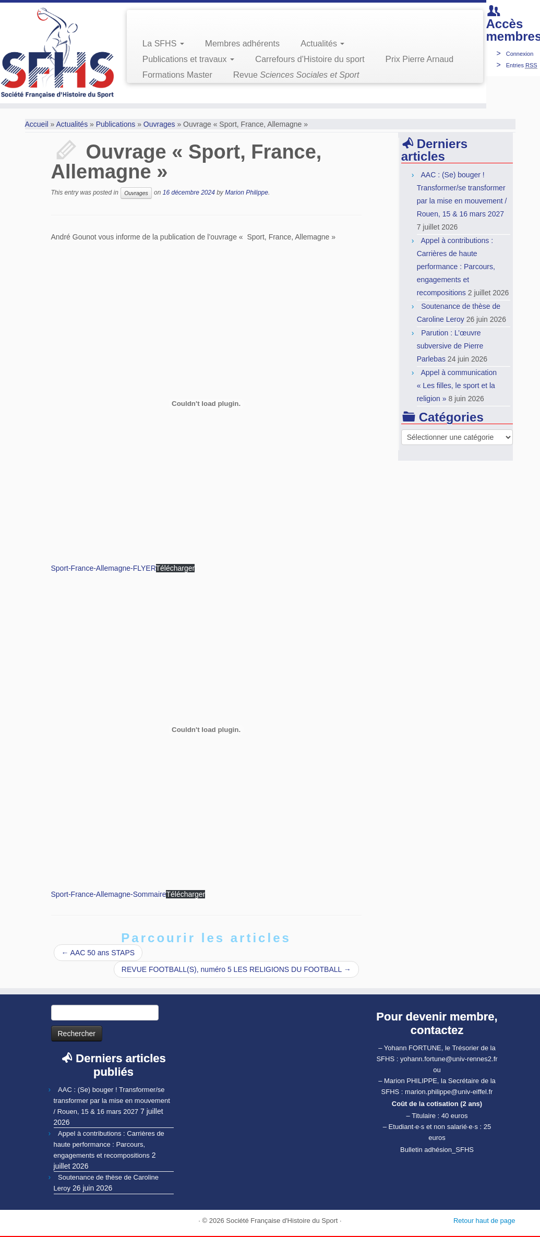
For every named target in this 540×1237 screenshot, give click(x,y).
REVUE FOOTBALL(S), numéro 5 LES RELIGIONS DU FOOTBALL (236, 969)
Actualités (322, 44)
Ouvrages (159, 124)
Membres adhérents (242, 44)
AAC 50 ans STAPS (98, 952)
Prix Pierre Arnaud (420, 59)
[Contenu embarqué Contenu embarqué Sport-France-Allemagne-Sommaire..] (206, 729)
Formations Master (177, 75)
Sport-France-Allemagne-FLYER (103, 568)
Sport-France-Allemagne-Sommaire (108, 894)
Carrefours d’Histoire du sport (310, 59)
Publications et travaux (188, 59)
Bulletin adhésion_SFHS (437, 1150)
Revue (296, 75)
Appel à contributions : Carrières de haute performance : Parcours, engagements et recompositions (456, 266)
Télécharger (175, 568)
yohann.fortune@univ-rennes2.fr (449, 1059)
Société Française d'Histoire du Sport (282, 1220)
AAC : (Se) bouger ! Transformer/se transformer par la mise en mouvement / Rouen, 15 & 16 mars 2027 (112, 1100)
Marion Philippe (246, 192)
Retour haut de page (484, 1220)
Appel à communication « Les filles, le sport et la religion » (457, 385)
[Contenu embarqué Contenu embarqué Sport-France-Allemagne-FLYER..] (206, 403)
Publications (116, 124)
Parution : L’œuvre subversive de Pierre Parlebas (450, 346)
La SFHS (163, 44)
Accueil (37, 124)
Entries (521, 65)
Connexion (520, 54)
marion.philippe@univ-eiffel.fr (449, 1092)
